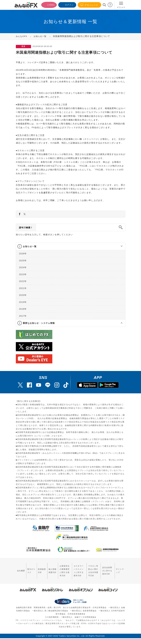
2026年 (23, 253)
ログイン (66, 4)
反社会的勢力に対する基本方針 (108, 568)
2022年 (23, 281)
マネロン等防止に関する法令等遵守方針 (92, 568)
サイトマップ (120, 568)
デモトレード (89, 5)
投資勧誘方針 (37, 568)
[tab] (70, 246)
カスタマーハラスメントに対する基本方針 (75, 568)
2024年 (23, 267)
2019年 (23, 302)
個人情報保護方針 (46, 568)
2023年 (23, 274)
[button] (119, 246)
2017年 (23, 316)
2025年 (23, 260)
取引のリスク (28, 568)
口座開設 (47, 4)
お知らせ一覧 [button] (30, 246)
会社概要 (20, 568)
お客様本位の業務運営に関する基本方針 (58, 568)
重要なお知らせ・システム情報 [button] (39, 323)
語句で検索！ (26, 227)
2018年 (23, 309)
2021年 (23, 288)
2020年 (23, 295)
